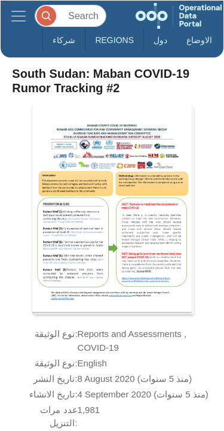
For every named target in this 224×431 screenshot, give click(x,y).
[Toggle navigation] (18, 15)
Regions (114, 40)
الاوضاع (199, 40)
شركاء (64, 40)
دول (160, 40)
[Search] (70, 16)
